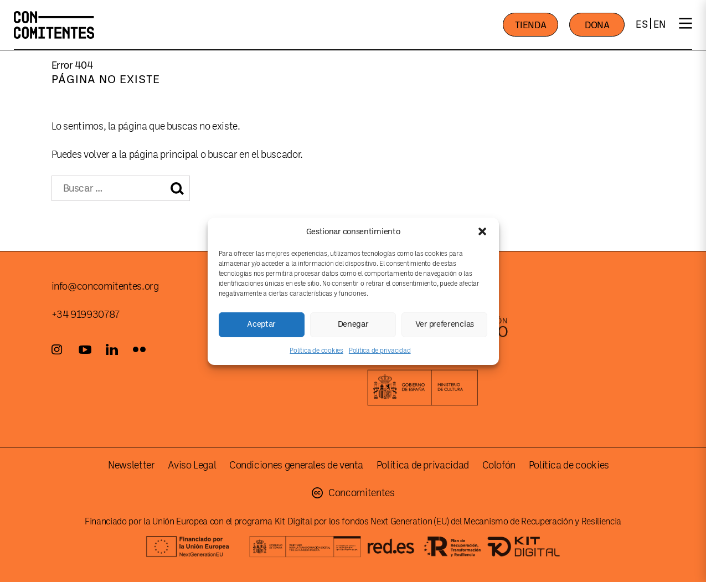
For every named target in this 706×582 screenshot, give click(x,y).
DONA (597, 25)
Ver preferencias (444, 324)
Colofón (499, 465)
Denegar (353, 324)
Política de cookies (316, 350)
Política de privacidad (380, 350)
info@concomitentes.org (105, 286)
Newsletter (131, 465)
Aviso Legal (192, 465)
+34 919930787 (85, 314)
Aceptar (261, 324)
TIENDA (530, 25)
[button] (482, 231)
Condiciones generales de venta (296, 465)
